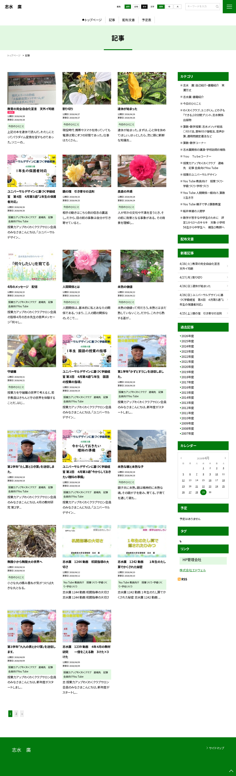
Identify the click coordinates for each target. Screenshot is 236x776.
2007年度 (187, 433)
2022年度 (187, 356)
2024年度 (187, 346)
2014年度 (187, 397)
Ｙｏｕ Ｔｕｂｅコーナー (197, 156)
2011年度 (187, 413)
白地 (136, 6)
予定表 (146, 20)
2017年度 (187, 382)
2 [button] (16, 714)
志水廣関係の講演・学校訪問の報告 (204, 149)
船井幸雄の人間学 (194, 211)
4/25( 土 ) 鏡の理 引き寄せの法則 (201, 313)
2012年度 (187, 408)
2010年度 (187, 418)
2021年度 (187, 361)
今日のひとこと (192, 103)
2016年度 (187, 387)
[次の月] (225, 458)
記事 (112, 20)
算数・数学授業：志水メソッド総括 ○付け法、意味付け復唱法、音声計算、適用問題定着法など (204, 131)
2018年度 (187, 377)
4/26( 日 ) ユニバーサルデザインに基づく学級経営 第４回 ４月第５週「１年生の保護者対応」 (202, 299)
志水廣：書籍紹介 (193, 97)
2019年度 (187, 372)
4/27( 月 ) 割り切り (191, 277)
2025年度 (187, 341)
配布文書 (128, 20)
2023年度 (187, 351)
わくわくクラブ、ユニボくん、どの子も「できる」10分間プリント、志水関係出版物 (204, 115)
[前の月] (181, 458)
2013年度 (187, 402)
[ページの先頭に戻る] (231, 771)
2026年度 (187, 336)
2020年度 (187, 366)
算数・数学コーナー (194, 143)
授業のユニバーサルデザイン (200, 174)
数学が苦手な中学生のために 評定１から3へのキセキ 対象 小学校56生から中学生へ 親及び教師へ (204, 222)
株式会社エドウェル (193, 570)
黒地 (144, 6)
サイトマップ (216, 748)
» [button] (22, 714)
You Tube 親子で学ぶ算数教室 (202, 204)
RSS (184, 579)
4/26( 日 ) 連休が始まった (195, 286)
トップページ (93, 20)
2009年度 (187, 423)
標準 (161, 6)
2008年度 (187, 428)
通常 (128, 6)
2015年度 (187, 392)
